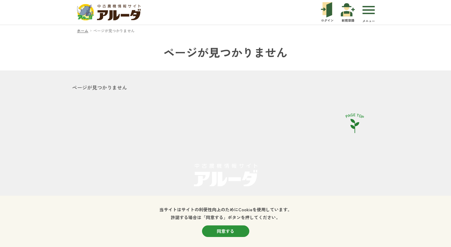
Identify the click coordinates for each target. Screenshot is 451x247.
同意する (225, 231)
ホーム (82, 30)
